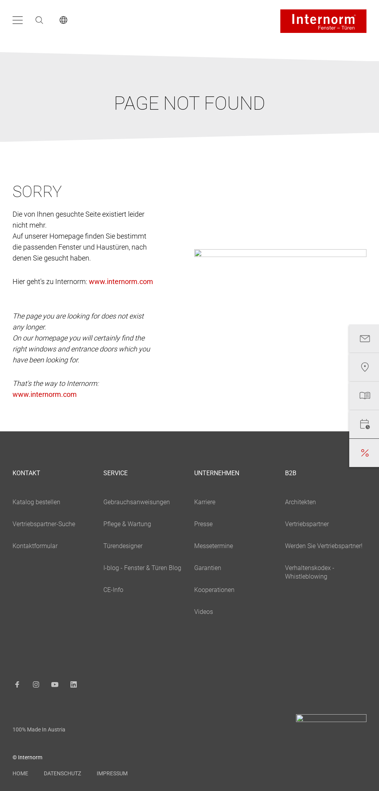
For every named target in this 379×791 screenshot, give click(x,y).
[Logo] (323, 21)
